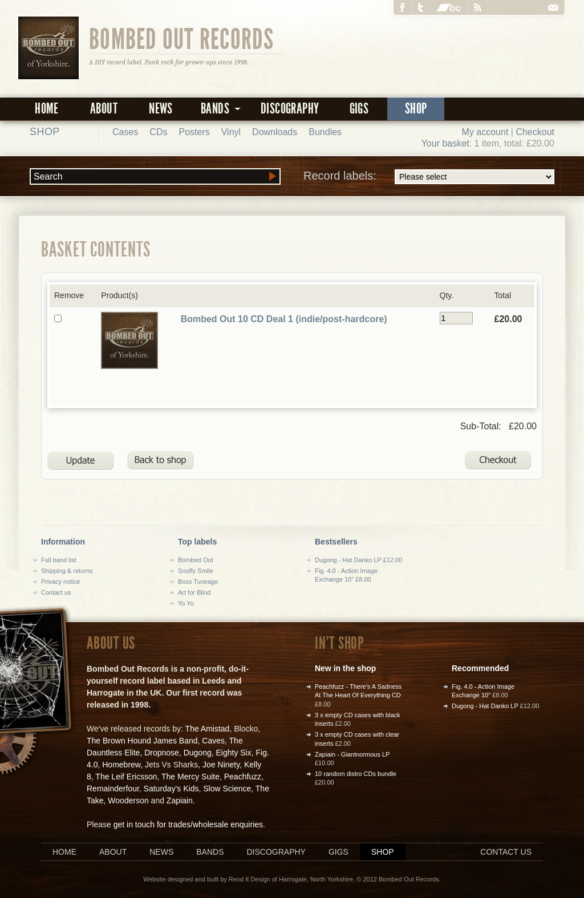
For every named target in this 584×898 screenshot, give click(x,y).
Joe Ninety (221, 764)
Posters (194, 132)
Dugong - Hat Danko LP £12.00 (358, 559)
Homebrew (121, 764)
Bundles (325, 132)
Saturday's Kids (171, 788)
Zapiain (180, 800)
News (161, 108)
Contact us (56, 592)
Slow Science (227, 788)
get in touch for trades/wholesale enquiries (188, 824)
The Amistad (207, 728)
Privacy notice (60, 581)
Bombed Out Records (181, 38)
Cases (125, 132)
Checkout (535, 132)
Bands (210, 851)
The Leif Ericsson (126, 776)
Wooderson (128, 800)
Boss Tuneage (198, 581)
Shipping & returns (67, 570)
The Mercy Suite (190, 776)
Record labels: (428, 176)
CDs (158, 132)
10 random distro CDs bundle (355, 773)
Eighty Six (233, 752)
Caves (213, 740)
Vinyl (231, 132)
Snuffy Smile (195, 570)
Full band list (58, 559)
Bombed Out (195, 559)
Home (47, 108)
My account (485, 132)
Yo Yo (186, 603)
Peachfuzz (242, 776)
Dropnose (161, 752)
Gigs (359, 108)
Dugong (198, 752)
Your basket (445, 143)
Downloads (274, 132)
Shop (416, 108)
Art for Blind (194, 592)
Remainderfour (113, 788)
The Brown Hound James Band (142, 740)
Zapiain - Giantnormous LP (352, 754)
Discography (290, 108)
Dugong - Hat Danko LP (485, 705)
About (103, 108)
